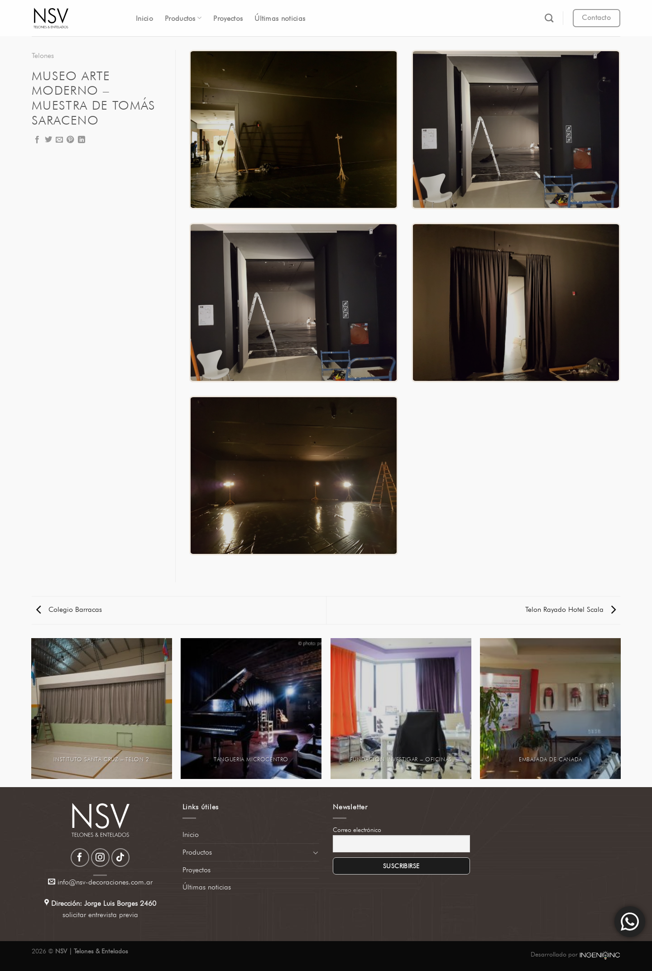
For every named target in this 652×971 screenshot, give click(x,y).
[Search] (549, 18)
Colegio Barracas (69, 609)
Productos (183, 18)
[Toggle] (315, 852)
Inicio (144, 18)
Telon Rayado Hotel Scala (570, 609)
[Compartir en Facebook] (37, 140)
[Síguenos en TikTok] (120, 857)
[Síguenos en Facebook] (80, 857)
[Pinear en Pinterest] (70, 140)
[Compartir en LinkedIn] (81, 140)
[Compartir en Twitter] (48, 140)
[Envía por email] (59, 140)
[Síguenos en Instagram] (100, 857)
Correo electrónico (357, 829)
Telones (43, 55)
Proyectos (228, 18)
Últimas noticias (279, 18)
